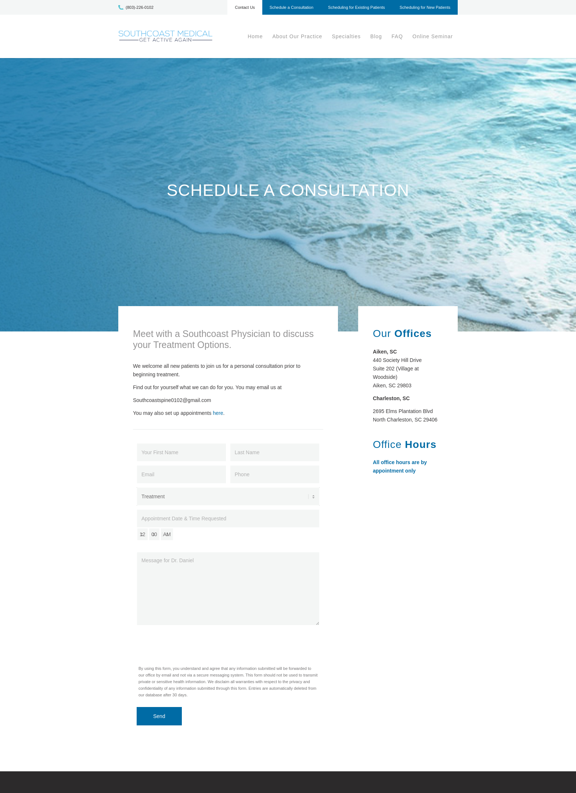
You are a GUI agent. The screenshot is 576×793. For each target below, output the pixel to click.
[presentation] (192, 643)
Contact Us (245, 7)
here (218, 413)
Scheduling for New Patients (425, 7)
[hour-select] (142, 534)
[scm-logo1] (165, 36)
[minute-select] (154, 534)
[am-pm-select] (167, 534)
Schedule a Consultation (291, 7)
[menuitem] (244, 9)
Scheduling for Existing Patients (356, 7)
